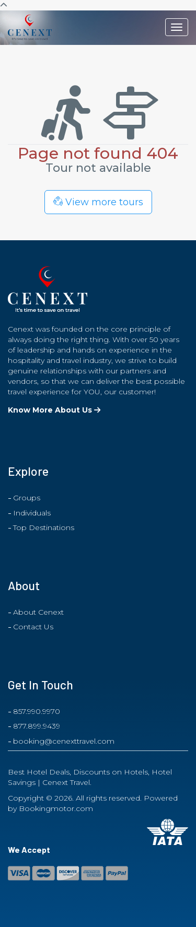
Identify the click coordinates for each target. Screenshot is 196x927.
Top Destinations (43, 527)
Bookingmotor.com (56, 808)
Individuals (32, 513)
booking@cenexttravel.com (63, 741)
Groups (26, 497)
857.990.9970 (36, 711)
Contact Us (33, 626)
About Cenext (38, 612)
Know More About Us (54, 410)
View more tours (98, 202)
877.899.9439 (36, 726)
